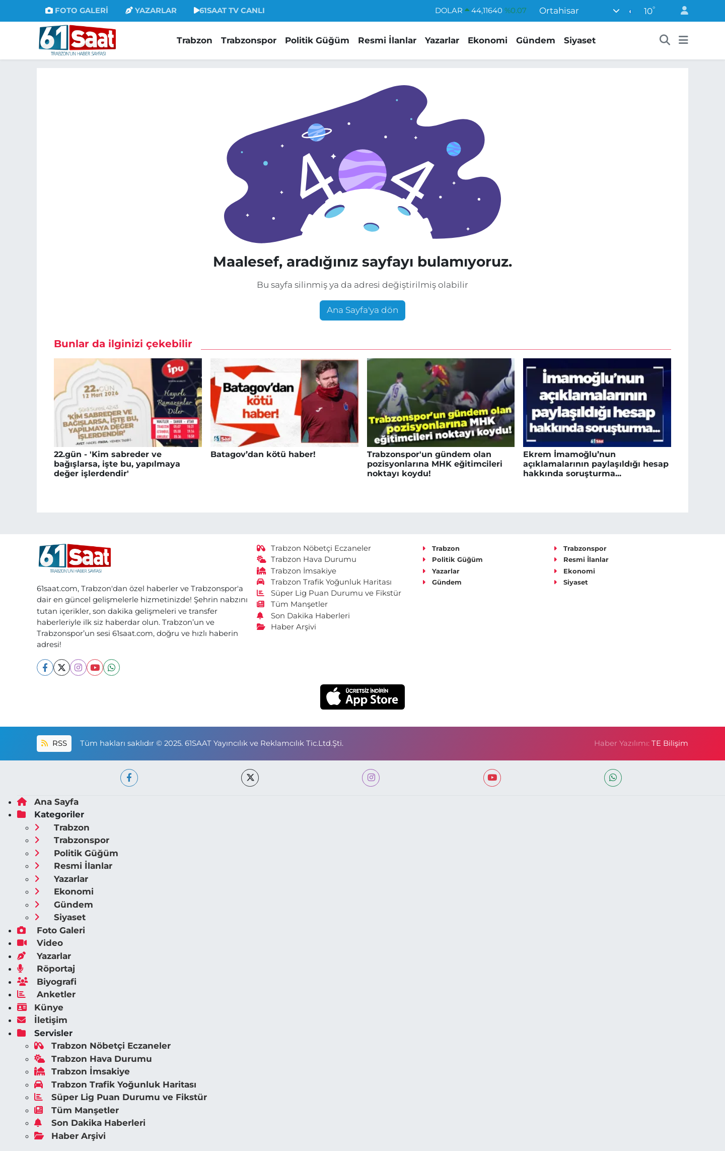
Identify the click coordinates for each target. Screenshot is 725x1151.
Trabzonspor (248, 40)
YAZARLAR (151, 10)
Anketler (46, 994)
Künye (40, 1007)
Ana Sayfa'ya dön (362, 310)
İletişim (42, 1020)
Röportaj (46, 969)
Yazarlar (442, 40)
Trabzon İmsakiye (297, 571)
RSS (53, 743)
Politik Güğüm (317, 40)
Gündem (535, 40)
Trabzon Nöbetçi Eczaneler (314, 548)
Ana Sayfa (48, 802)
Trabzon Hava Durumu (307, 559)
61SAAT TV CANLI (229, 10)
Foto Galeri (51, 930)
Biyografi (47, 982)
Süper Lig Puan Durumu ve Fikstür (329, 593)
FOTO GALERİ (76, 10)
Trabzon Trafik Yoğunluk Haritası (324, 582)
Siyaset (580, 40)
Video (40, 943)
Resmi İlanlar (387, 40)
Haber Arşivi (287, 626)
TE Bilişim (669, 743)
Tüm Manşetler (292, 604)
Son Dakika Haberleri (303, 615)
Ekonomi (488, 40)
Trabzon (194, 40)
